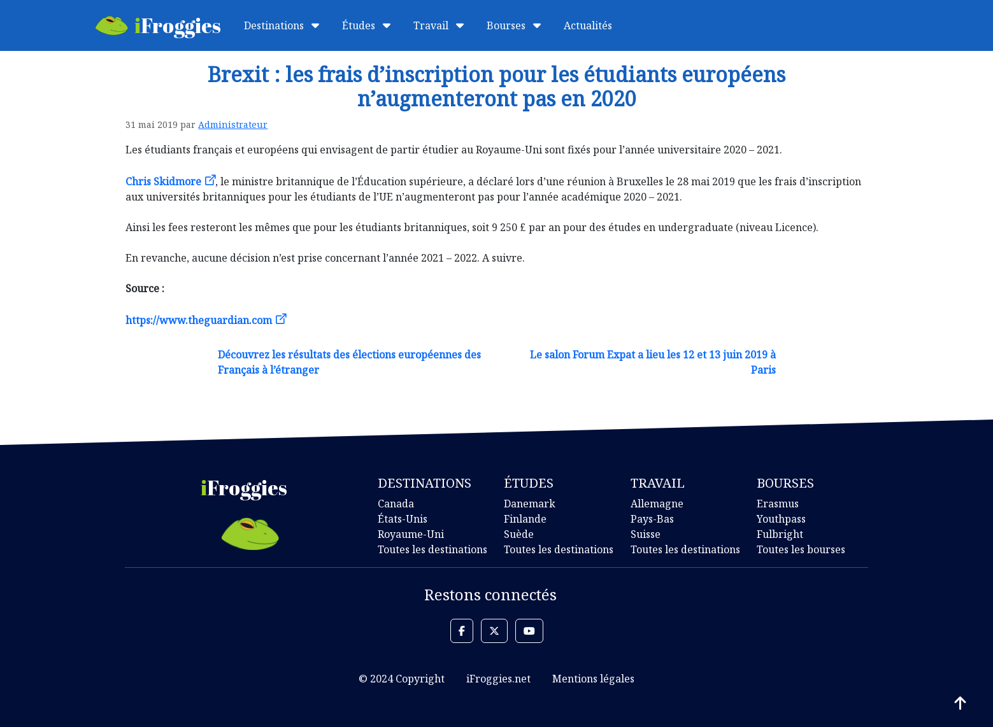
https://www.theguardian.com (198, 320)
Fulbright (780, 534)
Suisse (646, 534)
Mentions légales (593, 679)
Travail (438, 25)
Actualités (588, 25)
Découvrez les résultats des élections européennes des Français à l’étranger (349, 362)
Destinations (281, 25)
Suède (519, 534)
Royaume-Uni (411, 534)
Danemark (529, 504)
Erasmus (778, 504)
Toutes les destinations (432, 549)
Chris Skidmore (163, 181)
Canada (396, 504)
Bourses (514, 25)
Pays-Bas (652, 519)
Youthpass (781, 519)
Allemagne (657, 504)
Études (366, 25)
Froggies (159, 25)
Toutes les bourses (801, 549)
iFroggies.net (498, 679)
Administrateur (233, 124)
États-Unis (402, 519)
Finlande (525, 519)
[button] (461, 631)
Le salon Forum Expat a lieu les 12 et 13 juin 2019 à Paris (653, 362)
